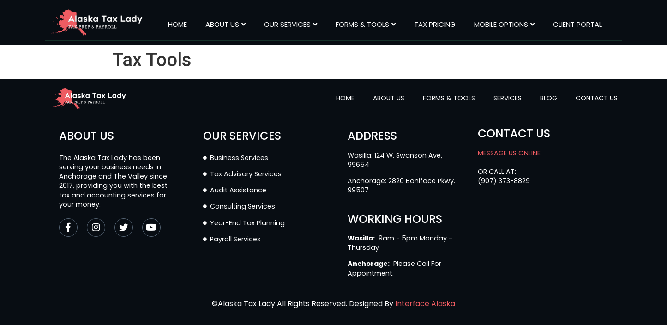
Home (177, 24)
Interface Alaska (425, 303)
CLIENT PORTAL (577, 24)
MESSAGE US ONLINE (509, 153)
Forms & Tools (366, 24)
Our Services (290, 24)
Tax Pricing (435, 24)
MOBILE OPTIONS (504, 24)
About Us (225, 24)
